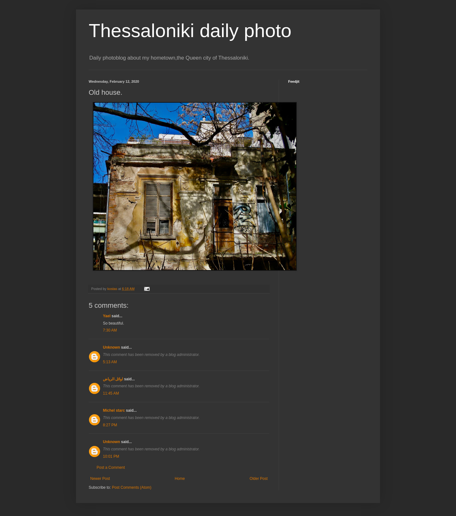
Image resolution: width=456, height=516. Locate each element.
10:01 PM (111, 456)
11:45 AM (111, 393)
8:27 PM (110, 425)
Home (180, 478)
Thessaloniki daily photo (190, 30)
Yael (107, 316)
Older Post (259, 478)
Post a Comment (111, 467)
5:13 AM (110, 362)
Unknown (111, 347)
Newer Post (100, 478)
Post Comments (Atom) (131, 487)
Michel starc (114, 410)
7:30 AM (110, 330)
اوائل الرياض (113, 379)
